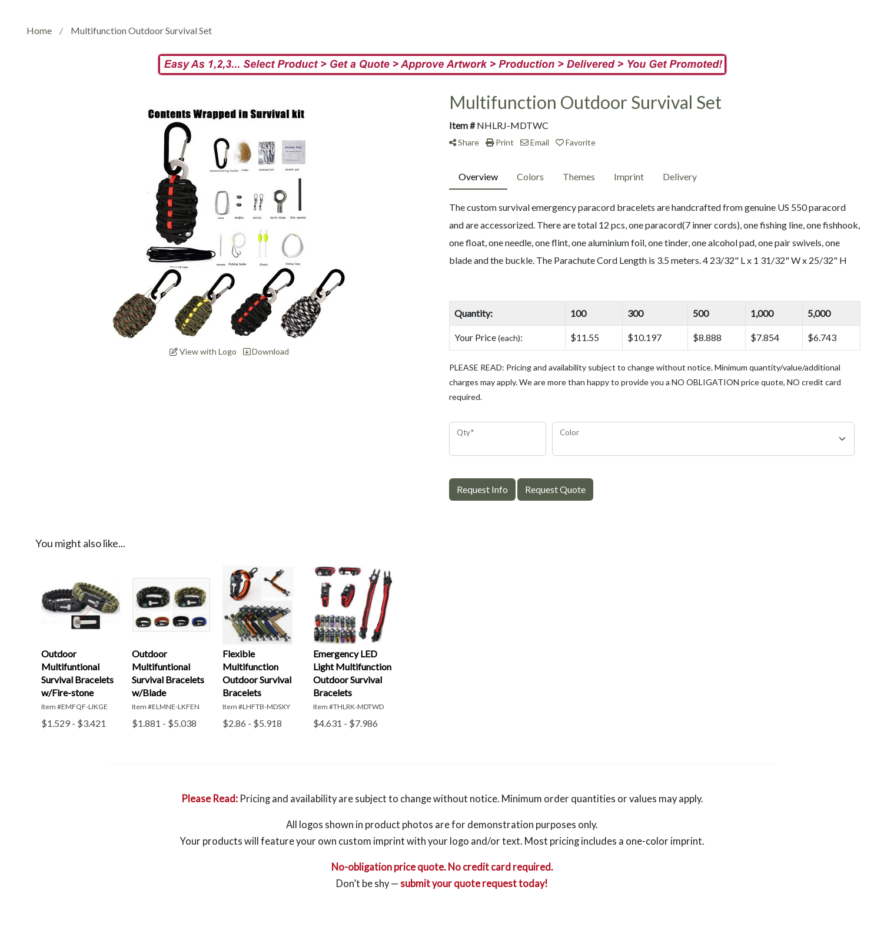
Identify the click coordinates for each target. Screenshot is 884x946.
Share (464, 142)
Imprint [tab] (629, 176)
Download (266, 351)
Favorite (576, 142)
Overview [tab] (478, 176)
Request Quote (555, 489)
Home (39, 30)
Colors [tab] (530, 176)
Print (500, 142)
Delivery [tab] (680, 176)
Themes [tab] (579, 176)
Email (534, 142)
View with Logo (203, 351)
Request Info (482, 489)
